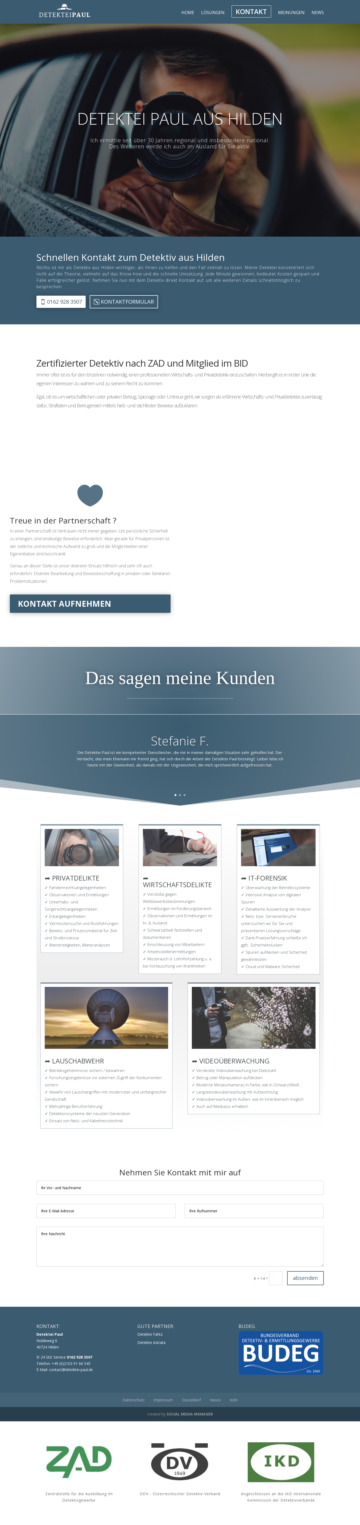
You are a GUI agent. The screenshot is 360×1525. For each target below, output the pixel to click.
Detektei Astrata (151, 1342)
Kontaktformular (127, 301)
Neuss (215, 1399)
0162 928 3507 (64, 301)
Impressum (163, 1399)
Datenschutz (133, 1399)
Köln (234, 1399)
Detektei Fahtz (150, 1334)
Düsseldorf (191, 1399)
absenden (305, 1277)
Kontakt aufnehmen (64, 603)
